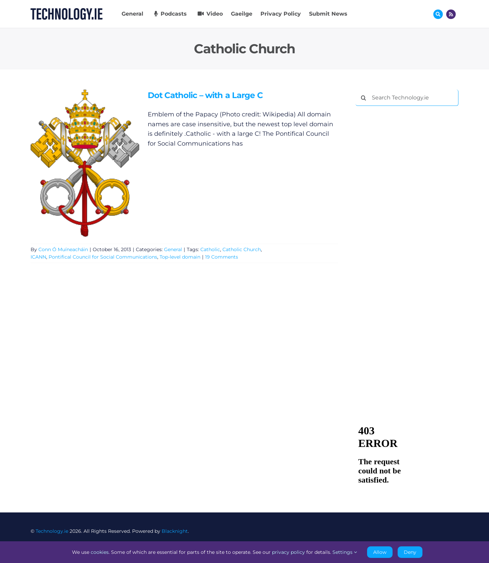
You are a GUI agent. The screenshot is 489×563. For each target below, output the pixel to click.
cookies (100, 552)
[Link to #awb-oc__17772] (438, 14)
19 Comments (221, 257)
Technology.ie (52, 531)
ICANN (38, 257)
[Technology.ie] (67, 11)
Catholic (210, 249)
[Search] (364, 98)
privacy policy (288, 552)
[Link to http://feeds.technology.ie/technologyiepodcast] (451, 14)
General (173, 249)
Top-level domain (180, 257)
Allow (379, 552)
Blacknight (175, 531)
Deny (410, 552)
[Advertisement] (406, 214)
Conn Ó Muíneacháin (63, 249)
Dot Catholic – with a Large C (205, 95)
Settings (344, 552)
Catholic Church (241, 249)
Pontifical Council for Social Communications (103, 257)
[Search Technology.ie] (407, 98)
